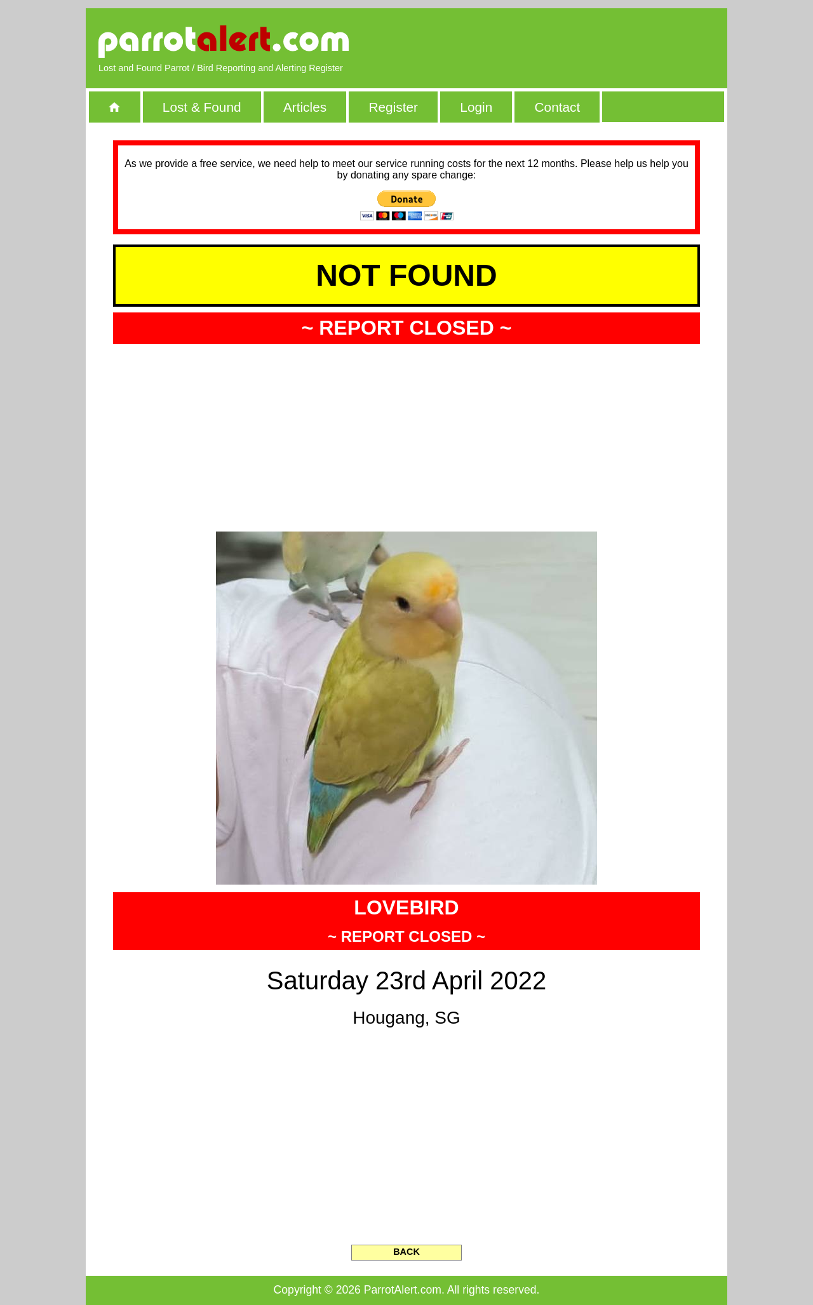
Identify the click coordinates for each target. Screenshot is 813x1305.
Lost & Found (202, 107)
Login (476, 107)
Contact (558, 107)
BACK (406, 1252)
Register (392, 107)
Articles (304, 107)
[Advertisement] (568, 41)
